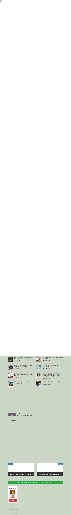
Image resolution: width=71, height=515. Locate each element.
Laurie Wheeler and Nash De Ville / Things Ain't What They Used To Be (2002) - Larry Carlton (23, 386)
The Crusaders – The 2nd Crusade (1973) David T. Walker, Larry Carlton (52, 362)
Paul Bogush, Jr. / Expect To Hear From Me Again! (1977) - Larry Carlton (23, 377)
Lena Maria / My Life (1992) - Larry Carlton (23, 361)
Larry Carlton (19, 425)
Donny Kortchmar (21, 427)
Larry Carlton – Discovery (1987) (21, 393)
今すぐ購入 (12, 512)
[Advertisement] (35, 413)
